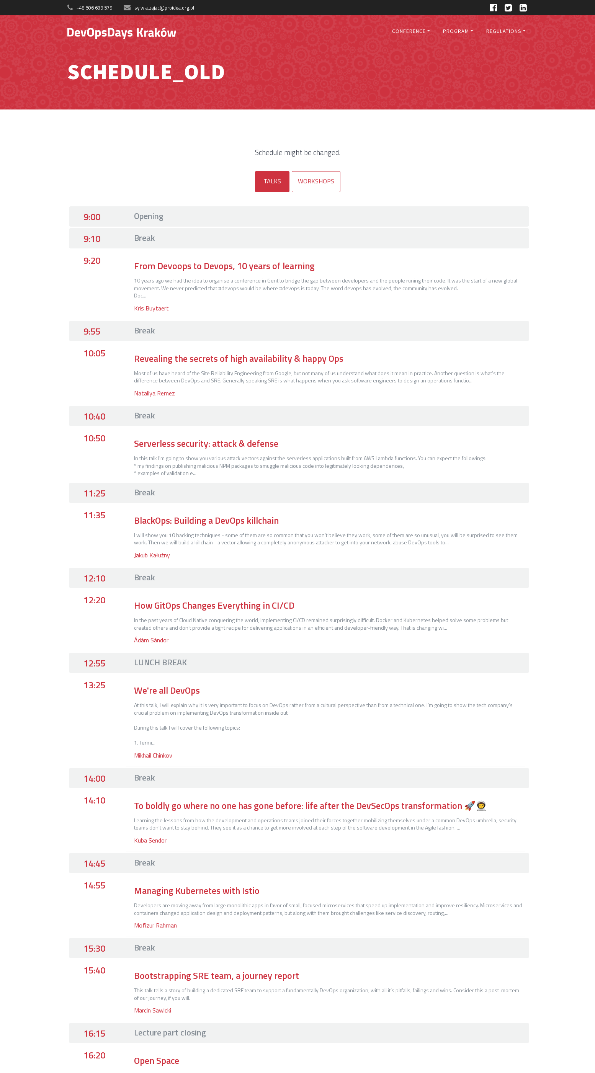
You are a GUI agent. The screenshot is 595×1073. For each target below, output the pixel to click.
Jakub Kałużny (152, 555)
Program (456, 31)
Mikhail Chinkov (153, 755)
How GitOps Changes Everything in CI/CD (214, 605)
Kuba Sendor (150, 840)
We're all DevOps (167, 690)
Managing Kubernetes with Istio (197, 890)
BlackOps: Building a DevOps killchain (206, 520)
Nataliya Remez (154, 393)
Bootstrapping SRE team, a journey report (216, 975)
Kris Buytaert (151, 308)
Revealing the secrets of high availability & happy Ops (238, 358)
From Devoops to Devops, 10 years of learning (224, 266)
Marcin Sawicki (152, 1010)
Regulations (503, 31)
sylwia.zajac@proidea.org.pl (164, 7)
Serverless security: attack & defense (206, 443)
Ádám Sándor (151, 640)
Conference (409, 31)
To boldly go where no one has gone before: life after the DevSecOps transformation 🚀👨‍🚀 (310, 805)
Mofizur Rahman (155, 925)
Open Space (156, 1060)
